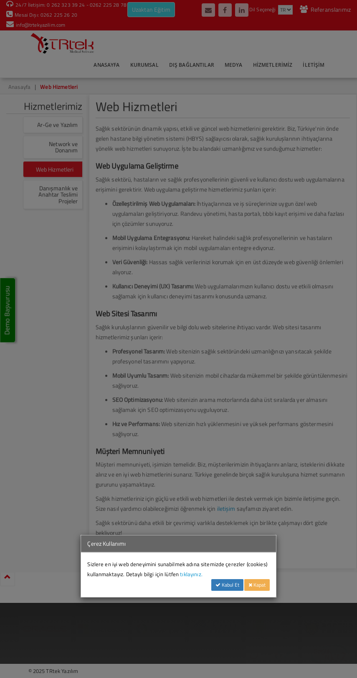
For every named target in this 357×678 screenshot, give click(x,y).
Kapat (257, 585)
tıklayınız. (191, 574)
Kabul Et (227, 585)
